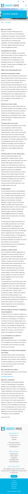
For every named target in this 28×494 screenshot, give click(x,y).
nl (23, 1)
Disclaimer (14, 488)
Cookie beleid (14, 484)
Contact (14, 476)
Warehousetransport (14, 461)
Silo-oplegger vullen (14, 459)
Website (9, 491)
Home (2, 22)
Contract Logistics (14, 455)
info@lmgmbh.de (14, 446)
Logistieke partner (14, 453)
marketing (15, 491)
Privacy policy (14, 482)
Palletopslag (14, 457)
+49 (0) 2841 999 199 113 (14, 444)
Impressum (14, 486)
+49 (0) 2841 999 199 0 (14, 442)
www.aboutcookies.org (7, 376)
